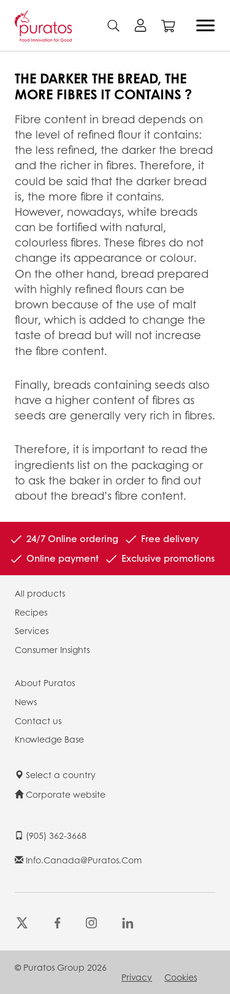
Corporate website (60, 794)
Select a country (55, 774)
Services (31, 630)
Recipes (31, 612)
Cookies (180, 977)
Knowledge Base (49, 739)
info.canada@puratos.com (78, 860)
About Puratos (45, 682)
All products (40, 593)
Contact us (38, 720)
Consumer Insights (52, 649)
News (26, 701)
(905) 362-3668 (50, 835)
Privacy (136, 977)
